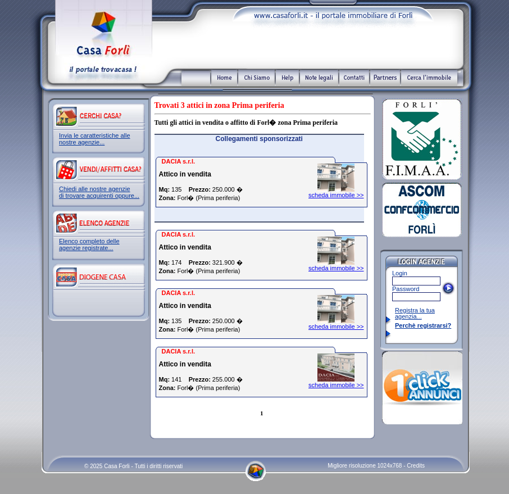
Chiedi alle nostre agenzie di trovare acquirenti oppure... (99, 192)
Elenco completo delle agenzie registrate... (89, 244)
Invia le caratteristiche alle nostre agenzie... (94, 139)
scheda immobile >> (335, 195)
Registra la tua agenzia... (415, 313)
